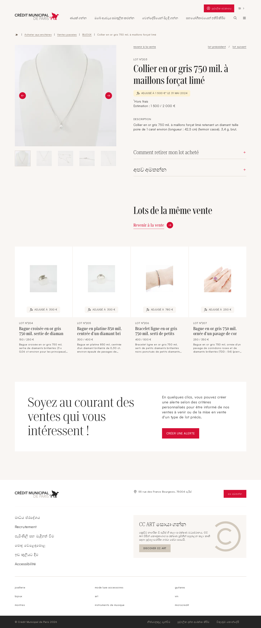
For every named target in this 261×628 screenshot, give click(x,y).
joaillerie (20, 587)
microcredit (182, 604)
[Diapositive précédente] (22, 95)
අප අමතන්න (237, 494)
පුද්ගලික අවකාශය (219, 8)
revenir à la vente (144, 46)
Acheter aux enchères (38, 34)
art (96, 596)
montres (20, 604)
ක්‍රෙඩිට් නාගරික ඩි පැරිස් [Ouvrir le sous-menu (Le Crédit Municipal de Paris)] (244, 18)
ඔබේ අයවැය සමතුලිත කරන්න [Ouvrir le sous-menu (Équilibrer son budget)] (114, 18)
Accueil (16, 34)
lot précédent (217, 46)
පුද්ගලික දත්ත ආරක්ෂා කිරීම (193, 621)
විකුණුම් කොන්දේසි (228, 621)
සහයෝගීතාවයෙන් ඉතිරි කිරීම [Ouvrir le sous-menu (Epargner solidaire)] (205, 18)
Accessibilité (25, 564)
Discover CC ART (155, 549)
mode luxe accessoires (109, 587)
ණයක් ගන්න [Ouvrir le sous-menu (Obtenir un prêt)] (78, 18)
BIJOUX (87, 34)
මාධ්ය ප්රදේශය (27, 517)
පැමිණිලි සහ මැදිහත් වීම (34, 536)
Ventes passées (67, 34)
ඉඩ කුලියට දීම (26, 554)
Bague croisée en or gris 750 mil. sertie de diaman (41, 331)
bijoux (18, 596)
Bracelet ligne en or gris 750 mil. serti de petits (156, 331)
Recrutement (26, 527)
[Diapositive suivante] (108, 95)
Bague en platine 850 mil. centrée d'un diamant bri (99, 331)
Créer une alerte (182, 434)
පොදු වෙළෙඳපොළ (30, 545)
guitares (180, 587)
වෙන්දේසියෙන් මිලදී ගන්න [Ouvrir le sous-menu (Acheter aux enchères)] (160, 18)
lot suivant (239, 46)
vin (176, 596)
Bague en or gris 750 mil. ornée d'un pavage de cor (215, 331)
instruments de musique (110, 604)
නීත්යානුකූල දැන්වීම (158, 621)
